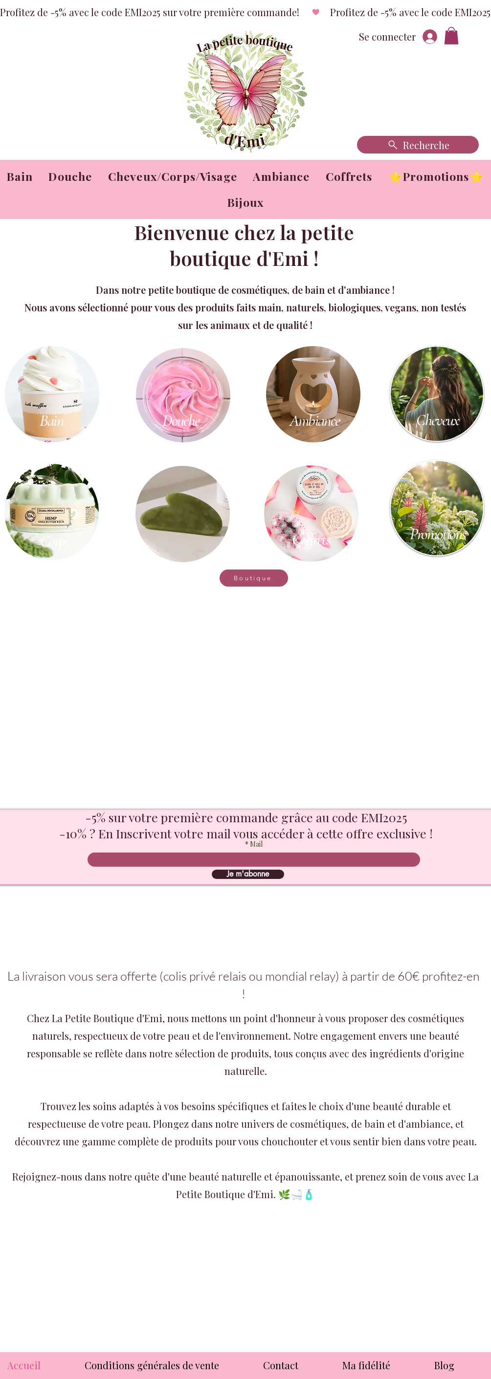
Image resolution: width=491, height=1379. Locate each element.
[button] (451, 35)
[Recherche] (418, 144)
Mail (256, 844)
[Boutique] (254, 578)
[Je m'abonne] (248, 874)
